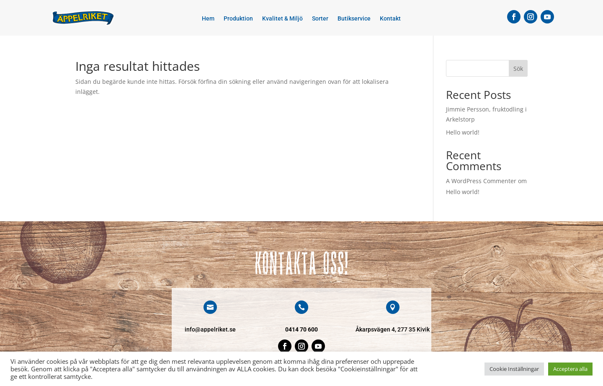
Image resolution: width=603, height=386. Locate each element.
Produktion (238, 19)
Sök (518, 69)
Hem (208, 19)
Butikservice (354, 19)
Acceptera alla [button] (570, 369)
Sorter (320, 19)
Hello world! (462, 132)
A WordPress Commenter (481, 181)
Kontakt (390, 19)
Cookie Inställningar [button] (514, 369)
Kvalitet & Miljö (282, 19)
